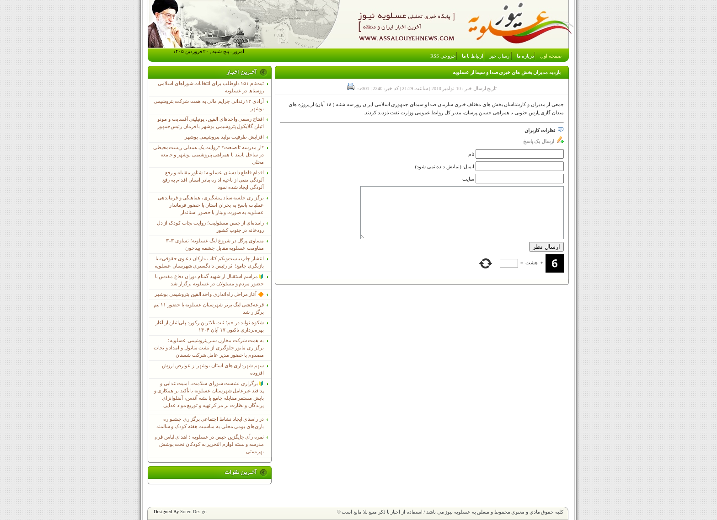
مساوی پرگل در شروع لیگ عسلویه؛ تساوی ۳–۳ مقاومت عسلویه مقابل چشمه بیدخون (215, 244)
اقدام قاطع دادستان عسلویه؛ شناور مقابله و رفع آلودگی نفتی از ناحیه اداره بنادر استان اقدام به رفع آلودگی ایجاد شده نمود (213, 180)
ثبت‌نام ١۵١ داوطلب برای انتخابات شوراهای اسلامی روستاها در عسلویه (211, 87)
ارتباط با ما (472, 56)
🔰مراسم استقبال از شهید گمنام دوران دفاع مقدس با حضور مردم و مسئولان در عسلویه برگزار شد (209, 280)
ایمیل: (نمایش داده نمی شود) (445, 166)
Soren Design (193, 511)
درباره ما (526, 56)
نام (471, 154)
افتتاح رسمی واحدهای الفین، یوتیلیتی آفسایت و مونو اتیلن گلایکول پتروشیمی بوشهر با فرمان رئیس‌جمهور (210, 123)
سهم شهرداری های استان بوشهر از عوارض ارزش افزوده (213, 369)
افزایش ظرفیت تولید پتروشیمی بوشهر (224, 136)
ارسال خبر (500, 56)
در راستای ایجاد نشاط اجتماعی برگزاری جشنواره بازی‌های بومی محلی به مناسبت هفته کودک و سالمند (210, 423)
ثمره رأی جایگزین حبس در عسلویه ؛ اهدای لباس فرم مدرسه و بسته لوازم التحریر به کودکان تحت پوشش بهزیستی (209, 444)
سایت (468, 179)
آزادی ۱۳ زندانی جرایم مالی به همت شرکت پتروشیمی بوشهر (209, 105)
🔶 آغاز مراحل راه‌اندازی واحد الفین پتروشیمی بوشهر (209, 294)
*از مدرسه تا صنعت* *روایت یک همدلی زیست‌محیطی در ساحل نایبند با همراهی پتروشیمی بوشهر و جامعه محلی (208, 155)
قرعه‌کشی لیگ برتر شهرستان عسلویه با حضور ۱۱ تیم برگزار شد (209, 308)
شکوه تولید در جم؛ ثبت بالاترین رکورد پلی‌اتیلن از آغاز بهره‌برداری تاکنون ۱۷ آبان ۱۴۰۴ (209, 326)
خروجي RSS (443, 56)
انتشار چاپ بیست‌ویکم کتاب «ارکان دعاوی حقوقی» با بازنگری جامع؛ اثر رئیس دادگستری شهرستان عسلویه (209, 262)
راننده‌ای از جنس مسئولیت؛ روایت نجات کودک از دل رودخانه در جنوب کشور (210, 226)
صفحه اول (551, 56)
